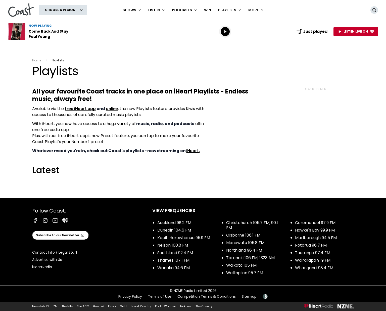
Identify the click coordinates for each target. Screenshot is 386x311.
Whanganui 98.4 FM (314, 268)
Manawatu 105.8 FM (245, 243)
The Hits (67, 306)
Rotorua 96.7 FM (311, 245)
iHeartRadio (42, 266)
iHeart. (193, 151)
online (112, 109)
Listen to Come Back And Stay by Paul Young (40, 31)
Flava (112, 306)
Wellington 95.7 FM (244, 273)
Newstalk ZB (40, 306)
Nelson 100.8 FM (172, 245)
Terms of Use (159, 296)
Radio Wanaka (165, 306)
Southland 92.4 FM (175, 253)
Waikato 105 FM (241, 265)
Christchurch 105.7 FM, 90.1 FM (252, 225)
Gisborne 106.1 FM (243, 235)
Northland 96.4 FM (244, 250)
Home (36, 60)
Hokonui (185, 306)
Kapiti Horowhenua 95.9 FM (183, 238)
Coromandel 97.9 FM (315, 223)
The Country (204, 306)
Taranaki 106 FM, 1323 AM (250, 258)
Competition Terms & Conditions (206, 296)
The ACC (83, 306)
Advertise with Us (47, 259)
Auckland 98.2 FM (174, 223)
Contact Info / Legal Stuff (54, 252)
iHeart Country (141, 306)
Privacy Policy (130, 296)
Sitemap (249, 296)
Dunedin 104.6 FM (174, 230)
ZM (55, 306)
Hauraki (98, 306)
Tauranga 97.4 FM (312, 253)
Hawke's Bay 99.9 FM (315, 230)
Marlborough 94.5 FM (316, 238)
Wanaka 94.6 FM (173, 268)
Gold (123, 306)
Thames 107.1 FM (173, 260)
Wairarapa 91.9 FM (312, 260)
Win (207, 10)
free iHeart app (80, 109)
